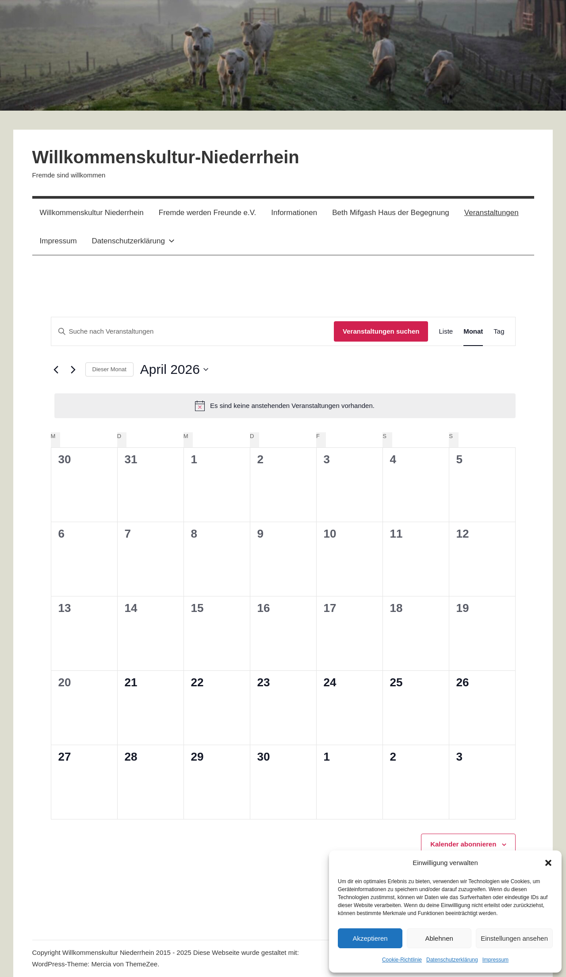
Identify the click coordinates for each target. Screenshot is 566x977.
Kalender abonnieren (463, 844)
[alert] (285, 405)
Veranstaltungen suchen (381, 331)
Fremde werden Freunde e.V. (207, 212)
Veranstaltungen (491, 212)
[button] (548, 862)
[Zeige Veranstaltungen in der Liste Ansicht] (446, 331)
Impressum (495, 960)
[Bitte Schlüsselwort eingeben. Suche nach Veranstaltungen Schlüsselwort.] (192, 331)
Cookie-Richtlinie (402, 960)
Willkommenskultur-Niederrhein (165, 157)
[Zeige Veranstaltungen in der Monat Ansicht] (473, 331)
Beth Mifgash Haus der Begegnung (390, 212)
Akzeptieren (369, 938)
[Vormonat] (56, 369)
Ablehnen (439, 938)
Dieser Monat (109, 369)
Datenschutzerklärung (452, 960)
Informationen (294, 212)
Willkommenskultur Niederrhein (92, 212)
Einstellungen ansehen (514, 938)
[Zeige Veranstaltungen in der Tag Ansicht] (498, 331)
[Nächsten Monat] (73, 369)
